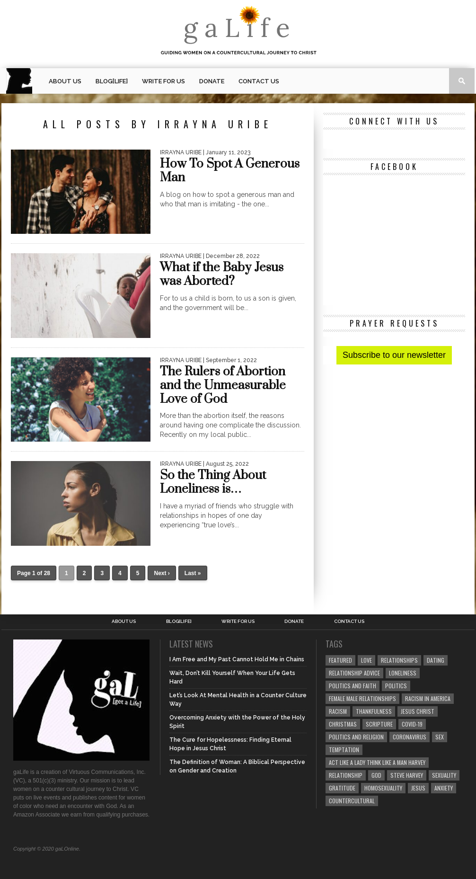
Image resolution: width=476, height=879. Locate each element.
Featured (340, 660)
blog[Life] (112, 81)
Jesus (418, 788)
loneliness (402, 673)
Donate (211, 81)
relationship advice (354, 673)
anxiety (443, 788)
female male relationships (362, 698)
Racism (338, 711)
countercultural (352, 801)
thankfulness (374, 711)
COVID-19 (412, 724)
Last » (193, 573)
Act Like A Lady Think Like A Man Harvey (377, 762)
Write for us (163, 81)
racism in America (427, 698)
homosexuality (383, 788)
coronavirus (409, 737)
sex (439, 737)
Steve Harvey (406, 775)
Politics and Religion (356, 737)
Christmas (343, 724)
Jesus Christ (417, 711)
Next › (161, 573)
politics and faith (352, 686)
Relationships (399, 660)
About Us (65, 81)
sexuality (444, 775)
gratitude (342, 788)
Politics (396, 686)
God (376, 775)
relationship (345, 775)
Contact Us (258, 81)
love (366, 660)
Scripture (379, 724)
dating (435, 660)
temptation (344, 750)
